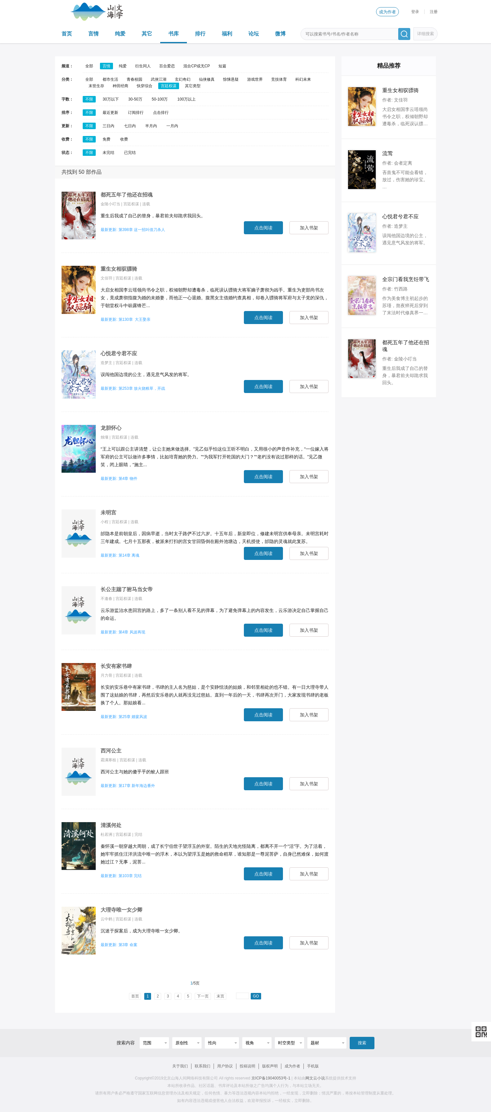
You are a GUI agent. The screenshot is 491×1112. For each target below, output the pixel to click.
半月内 (151, 126)
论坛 (253, 33)
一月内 (172, 126)
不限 (89, 99)
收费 (124, 139)
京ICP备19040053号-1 (270, 1078)
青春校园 (134, 79)
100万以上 (186, 99)
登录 (415, 11)
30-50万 (135, 99)
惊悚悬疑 (231, 79)
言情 (93, 33)
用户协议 (225, 1066)
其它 (147, 33)
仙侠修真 (207, 79)
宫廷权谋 (168, 86)
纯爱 (120, 33)
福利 (227, 33)
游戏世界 (255, 79)
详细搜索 (425, 33)
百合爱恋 (167, 66)
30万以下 (111, 99)
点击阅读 (263, 227)
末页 (220, 996)
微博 (280, 33)
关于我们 (180, 1066)
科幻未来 (303, 79)
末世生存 (96, 86)
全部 (89, 66)
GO (256, 996)
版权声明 (270, 1066)
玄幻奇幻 (182, 79)
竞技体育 (279, 79)
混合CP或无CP (196, 66)
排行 (200, 33)
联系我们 (202, 1066)
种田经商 (120, 86)
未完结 (108, 152)
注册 (434, 11)
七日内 (130, 126)
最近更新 (110, 112)
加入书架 (309, 227)
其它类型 (193, 86)
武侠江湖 (158, 79)
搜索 (362, 1042)
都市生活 (110, 79)
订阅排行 (136, 112)
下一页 (203, 996)
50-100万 (160, 99)
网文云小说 (315, 1078)
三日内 (108, 126)
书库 (173, 33)
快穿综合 (144, 86)
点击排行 (161, 112)
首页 (67, 33)
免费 (106, 139)
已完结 (130, 152)
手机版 (313, 1066)
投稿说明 (247, 1066)
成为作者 (387, 11)
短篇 (222, 66)
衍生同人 (143, 66)
